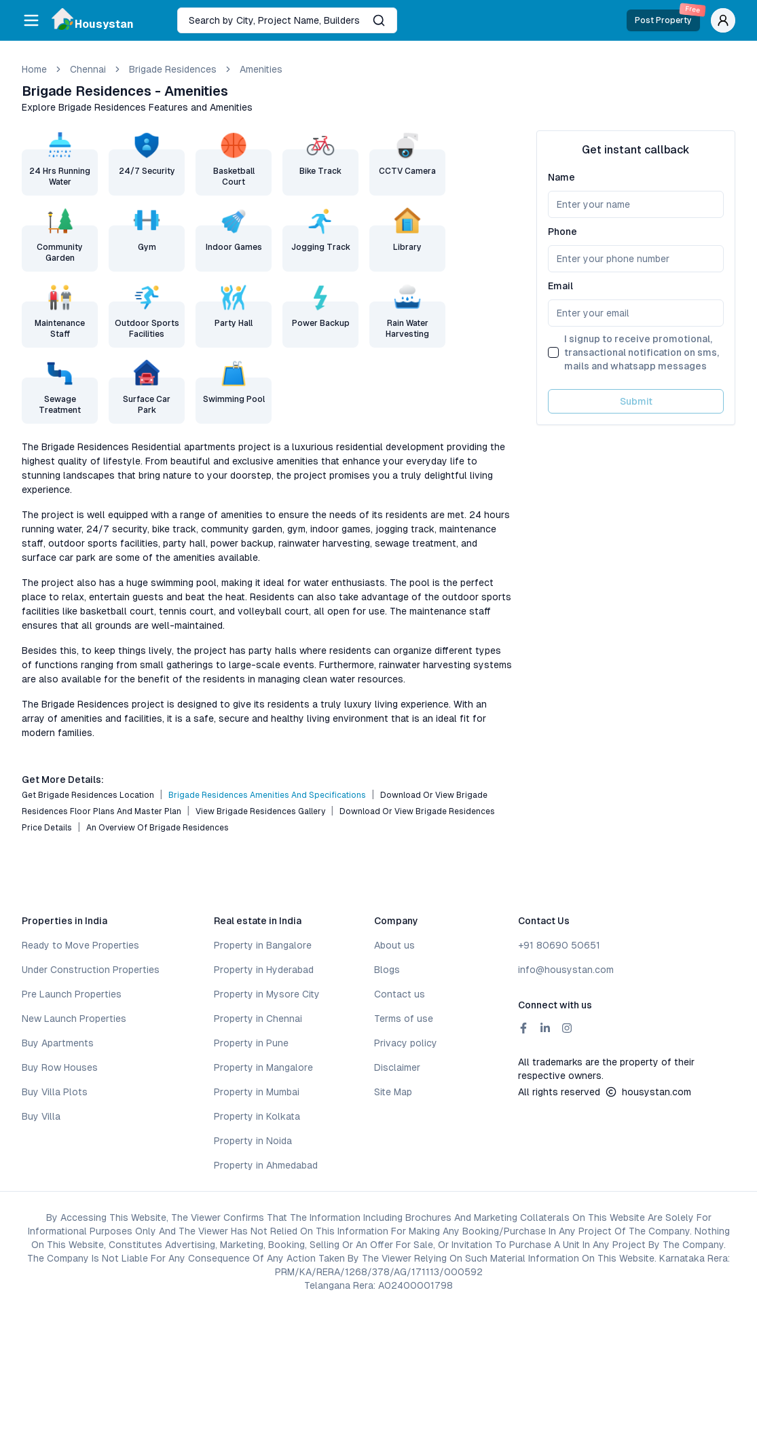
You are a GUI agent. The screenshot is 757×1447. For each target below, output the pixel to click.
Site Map (393, 1091)
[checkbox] (553, 352)
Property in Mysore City (267, 994)
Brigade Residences (173, 69)
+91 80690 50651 (559, 945)
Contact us (399, 994)
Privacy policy (405, 1043)
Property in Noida (253, 1140)
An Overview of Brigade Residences (157, 827)
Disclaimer (397, 1067)
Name (561, 177)
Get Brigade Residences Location (88, 795)
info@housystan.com (566, 969)
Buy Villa (41, 1116)
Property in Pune (251, 1043)
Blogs (387, 969)
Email (560, 285)
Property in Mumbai (256, 1091)
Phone (562, 231)
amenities (261, 69)
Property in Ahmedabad (266, 1165)
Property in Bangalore (263, 945)
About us (394, 945)
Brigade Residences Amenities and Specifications (267, 795)
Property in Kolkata (257, 1116)
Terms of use (403, 1018)
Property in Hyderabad (264, 969)
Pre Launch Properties (72, 994)
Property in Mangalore (263, 1067)
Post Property (667, 17)
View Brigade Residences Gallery (260, 811)
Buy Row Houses (60, 1067)
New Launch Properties (74, 1018)
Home (34, 69)
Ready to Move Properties (80, 945)
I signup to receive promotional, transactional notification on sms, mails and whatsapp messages (641, 352)
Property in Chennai (258, 1018)
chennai (88, 69)
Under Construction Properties (91, 969)
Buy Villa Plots (55, 1091)
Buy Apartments (58, 1043)
